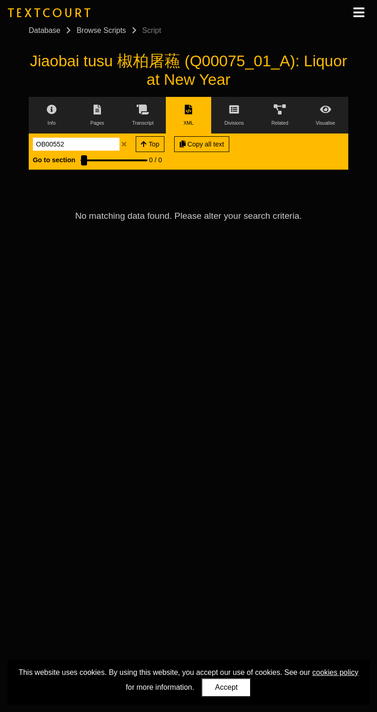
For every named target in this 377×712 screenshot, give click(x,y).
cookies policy (335, 672)
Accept (226, 687)
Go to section (54, 160)
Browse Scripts (101, 30)
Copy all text (202, 144)
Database (45, 30)
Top (150, 144)
